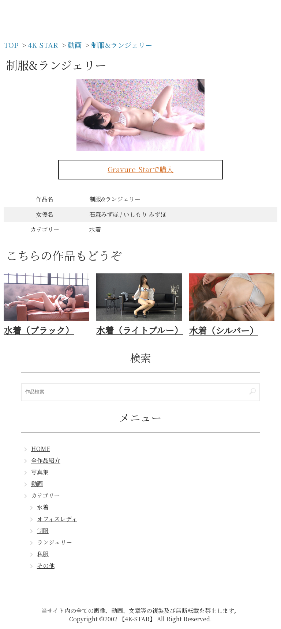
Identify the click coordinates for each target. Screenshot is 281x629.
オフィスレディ (57, 519)
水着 (43, 507)
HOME (40, 448)
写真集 (40, 472)
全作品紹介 (45, 460)
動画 (37, 484)
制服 (43, 530)
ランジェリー (54, 542)
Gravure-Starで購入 (140, 169)
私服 (43, 554)
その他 (46, 565)
